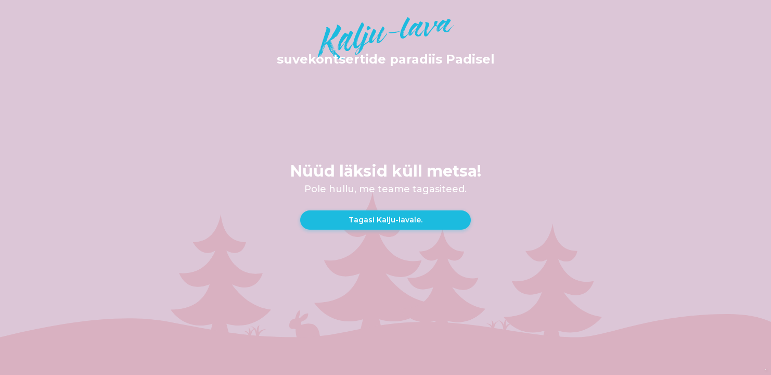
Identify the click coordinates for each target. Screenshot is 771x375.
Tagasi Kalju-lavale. (385, 219)
